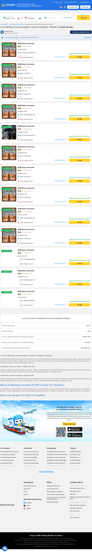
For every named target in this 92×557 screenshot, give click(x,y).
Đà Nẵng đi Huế (74, 466)
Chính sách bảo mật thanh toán (55, 494)
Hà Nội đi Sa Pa (74, 457)
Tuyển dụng (27, 488)
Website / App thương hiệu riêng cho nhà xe (80, 498)
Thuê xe (73, 448)
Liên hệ (26, 494)
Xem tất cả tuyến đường (46, 471)
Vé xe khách (3, 24)
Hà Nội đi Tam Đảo (75, 460)
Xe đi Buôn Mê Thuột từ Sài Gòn (9, 451)
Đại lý (71, 514)
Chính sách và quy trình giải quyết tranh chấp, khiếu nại (56, 498)
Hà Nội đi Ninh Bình (75, 451)
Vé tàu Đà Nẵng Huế (29, 466)
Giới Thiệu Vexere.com (30, 486)
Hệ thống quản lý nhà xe (77, 485)
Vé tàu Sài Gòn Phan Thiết (31, 454)
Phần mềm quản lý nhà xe (77, 488)
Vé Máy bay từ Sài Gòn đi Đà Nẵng (56, 460)
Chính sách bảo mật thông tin (55, 491)
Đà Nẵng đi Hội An (75, 463)
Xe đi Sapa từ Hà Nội (6, 463)
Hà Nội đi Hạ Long (75, 454)
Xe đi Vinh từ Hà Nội (6, 469)
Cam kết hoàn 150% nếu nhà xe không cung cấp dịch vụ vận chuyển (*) (28, 5)
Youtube (28, 508)
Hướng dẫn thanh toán (53, 486)
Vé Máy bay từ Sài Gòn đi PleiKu (56, 466)
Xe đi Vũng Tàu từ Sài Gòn (7, 454)
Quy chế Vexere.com (52, 488)
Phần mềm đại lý (74, 511)
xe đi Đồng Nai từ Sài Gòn (15, 24)
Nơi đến (29, 16)
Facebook (29, 502)
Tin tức (25, 491)
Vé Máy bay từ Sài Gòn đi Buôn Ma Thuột (56, 469)
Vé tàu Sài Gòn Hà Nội (30, 460)
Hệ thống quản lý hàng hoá (78, 502)
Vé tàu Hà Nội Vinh (29, 469)
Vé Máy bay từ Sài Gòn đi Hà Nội (56, 457)
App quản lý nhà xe (75, 491)
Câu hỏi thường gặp (52, 502)
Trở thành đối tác (84, 2)
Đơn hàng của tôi (57, 2)
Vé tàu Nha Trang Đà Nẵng (31, 463)
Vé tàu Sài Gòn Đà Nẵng (30, 457)
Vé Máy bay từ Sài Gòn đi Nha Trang (57, 454)
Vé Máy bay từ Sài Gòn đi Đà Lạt (56, 463)
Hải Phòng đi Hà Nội (75, 469)
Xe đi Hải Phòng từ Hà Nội (7, 466)
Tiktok (27, 505)
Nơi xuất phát (9, 16)
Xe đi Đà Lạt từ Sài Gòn (7, 460)
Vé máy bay (51, 448)
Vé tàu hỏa (28, 448)
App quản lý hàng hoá (76, 508)
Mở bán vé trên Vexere (70, 2)
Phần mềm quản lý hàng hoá (78, 505)
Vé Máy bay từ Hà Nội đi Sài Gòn (56, 451)
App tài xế (72, 494)
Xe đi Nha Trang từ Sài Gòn (8, 457)
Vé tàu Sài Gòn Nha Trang (31, 451)
